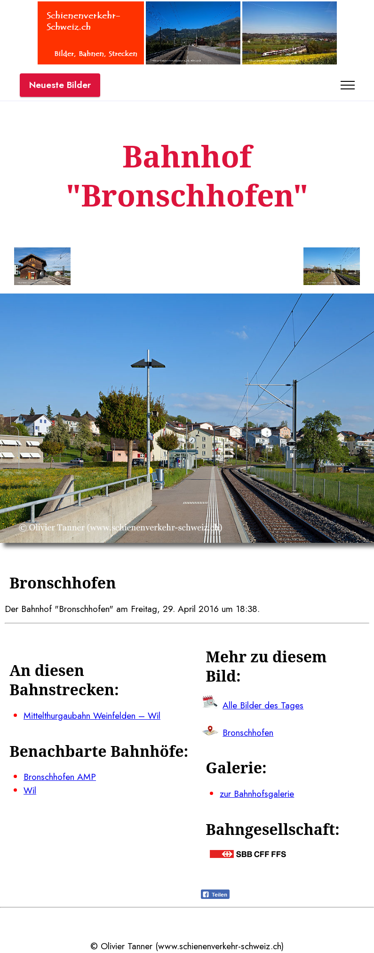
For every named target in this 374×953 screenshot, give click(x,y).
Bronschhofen (248, 732)
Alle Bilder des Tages (263, 705)
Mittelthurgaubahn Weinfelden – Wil (92, 715)
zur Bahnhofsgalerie (257, 793)
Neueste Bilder (60, 84)
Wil (30, 790)
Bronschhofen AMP (60, 776)
